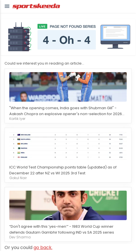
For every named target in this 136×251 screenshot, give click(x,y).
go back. (43, 247)
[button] (7, 6)
